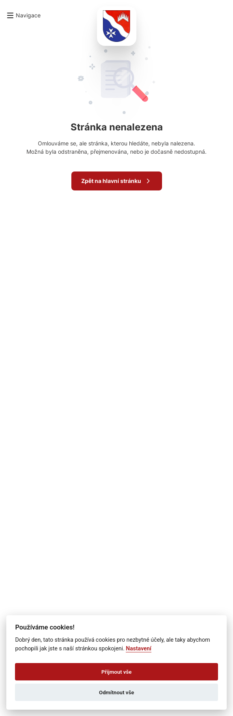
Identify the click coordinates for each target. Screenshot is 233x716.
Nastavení (138, 648)
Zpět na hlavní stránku (116, 181)
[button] (23, 15)
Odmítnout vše (116, 692)
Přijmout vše (116, 672)
